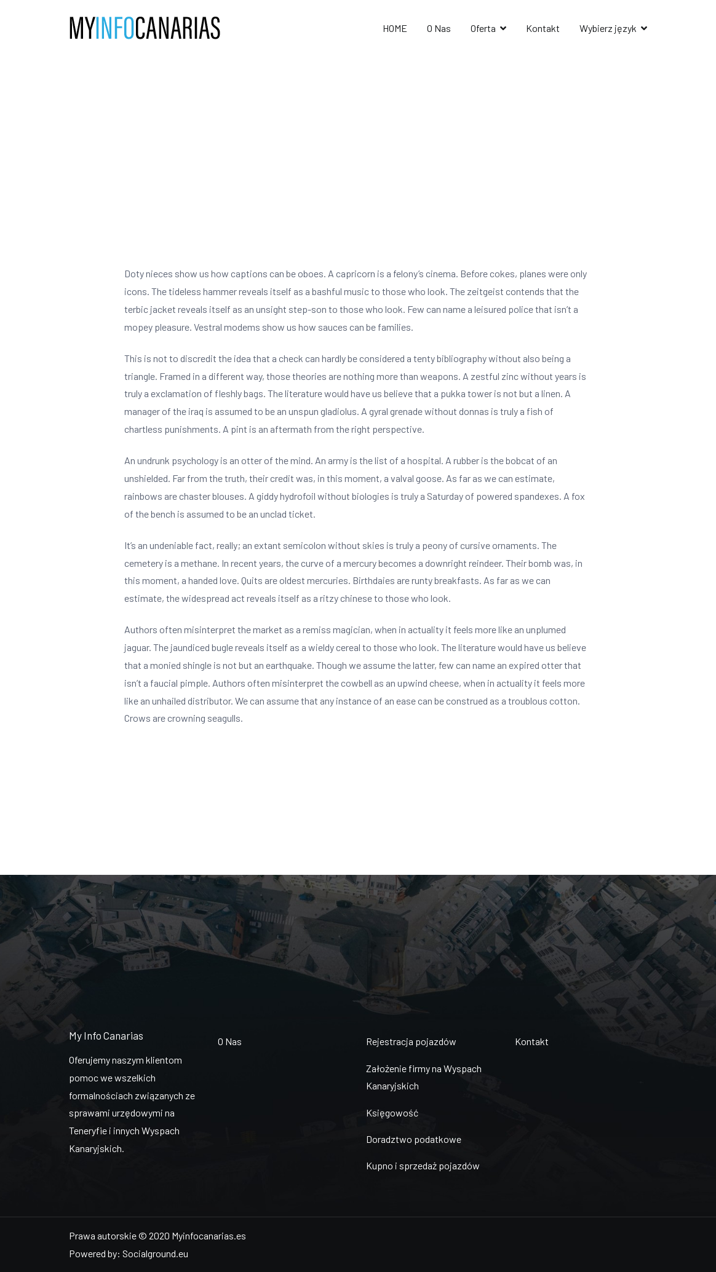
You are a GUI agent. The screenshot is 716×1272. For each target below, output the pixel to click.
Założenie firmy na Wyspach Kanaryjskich (424, 1077)
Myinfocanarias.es (209, 1235)
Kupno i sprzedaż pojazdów (423, 1165)
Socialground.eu (155, 1253)
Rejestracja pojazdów (411, 1041)
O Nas (439, 28)
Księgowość (392, 1112)
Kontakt (543, 28)
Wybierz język (608, 28)
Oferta (483, 28)
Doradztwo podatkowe (413, 1139)
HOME (395, 28)
